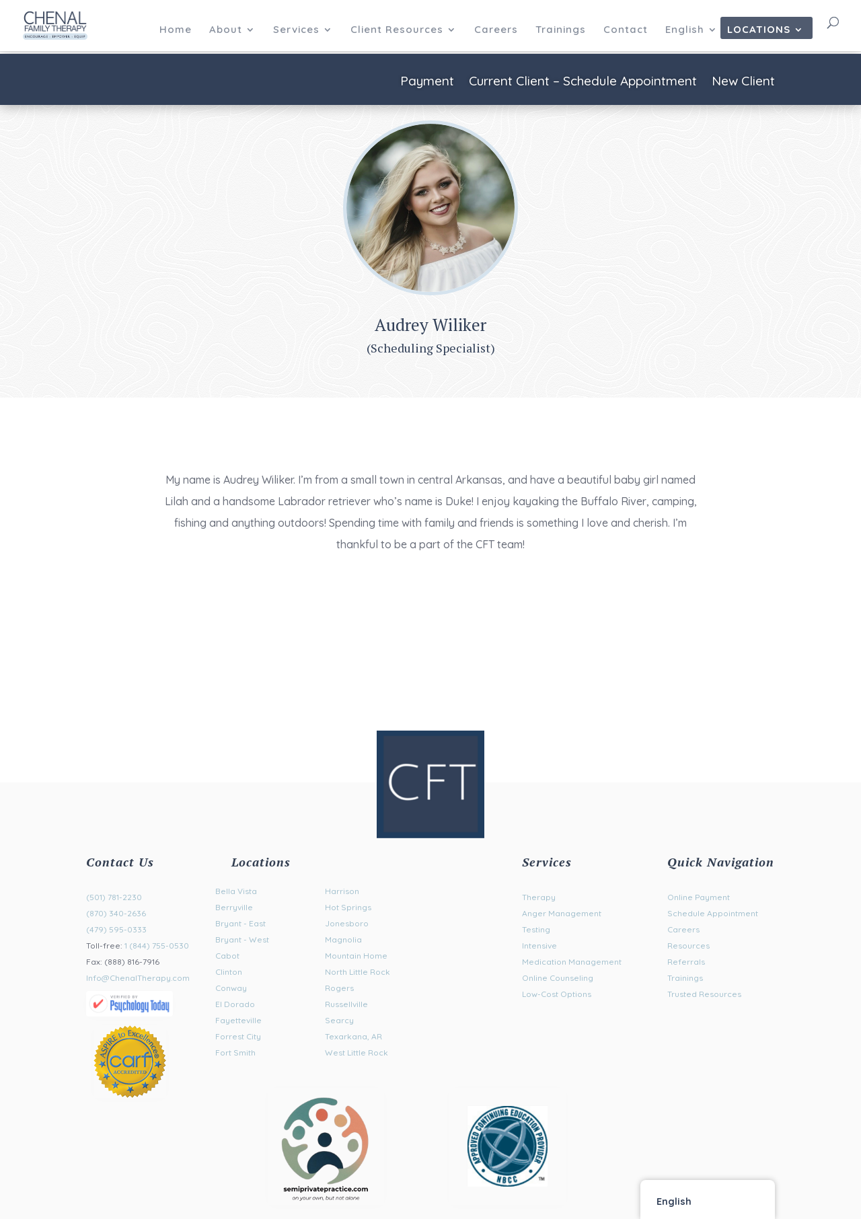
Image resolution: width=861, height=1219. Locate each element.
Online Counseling (557, 978)
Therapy (539, 897)
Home (175, 30)
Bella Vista (236, 891)
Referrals (686, 962)
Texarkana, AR (353, 1036)
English (684, 30)
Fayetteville (238, 1020)
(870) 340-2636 (116, 913)
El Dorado (235, 1004)
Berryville (234, 907)
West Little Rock (356, 1052)
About (225, 30)
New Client (743, 82)
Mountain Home (356, 956)
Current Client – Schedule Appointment (583, 82)
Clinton (228, 972)
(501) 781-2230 (114, 897)
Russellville (346, 1004)
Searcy (339, 1020)
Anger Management (561, 913)
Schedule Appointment (712, 913)
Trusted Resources (704, 994)
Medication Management (572, 962)
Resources (688, 945)
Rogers (339, 988)
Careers (496, 30)
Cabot (227, 956)
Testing (536, 929)
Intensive (539, 945)
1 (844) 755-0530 (156, 945)
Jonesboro (347, 923)
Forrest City (238, 1036)
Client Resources (396, 30)
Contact (625, 30)
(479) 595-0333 (116, 929)
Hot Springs (348, 907)
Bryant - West (242, 939)
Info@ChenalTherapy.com (138, 978)
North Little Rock (357, 972)
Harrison (342, 891)
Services (296, 30)
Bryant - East (240, 923)
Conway (231, 988)
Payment (427, 82)
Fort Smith (235, 1052)
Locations (758, 30)
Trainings (560, 30)
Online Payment (698, 897)
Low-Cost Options (556, 994)
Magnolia (343, 939)
